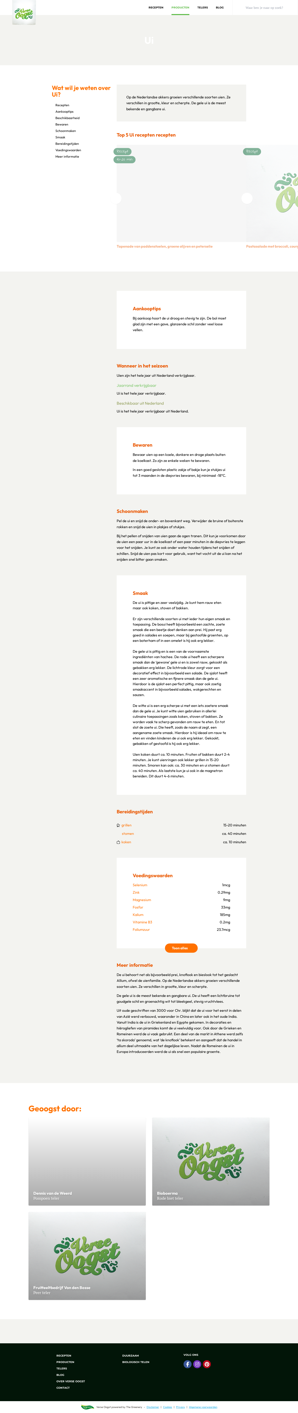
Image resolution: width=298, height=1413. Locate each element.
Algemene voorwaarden (203, 1407)
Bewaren (60, 124)
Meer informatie (65, 156)
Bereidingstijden (65, 144)
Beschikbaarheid (66, 118)
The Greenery (134, 1407)
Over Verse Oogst (68, 1381)
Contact (61, 1387)
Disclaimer (153, 1407)
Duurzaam (128, 1355)
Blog (220, 7)
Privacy (180, 1407)
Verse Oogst (103, 1407)
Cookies (167, 1407)
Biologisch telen (133, 1362)
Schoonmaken (64, 131)
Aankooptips (62, 111)
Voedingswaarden (66, 150)
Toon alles (184, 947)
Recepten (156, 7)
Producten (180, 7)
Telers (202, 7)
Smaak (58, 137)
